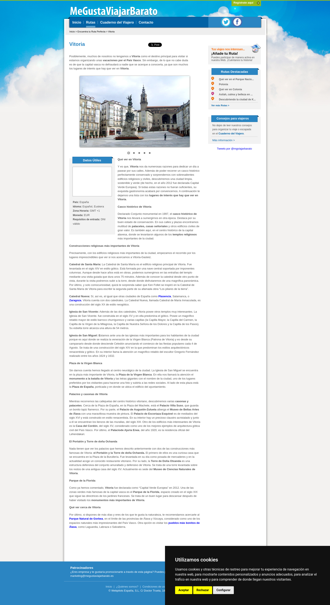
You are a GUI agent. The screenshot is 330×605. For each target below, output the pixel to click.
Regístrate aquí (243, 2)
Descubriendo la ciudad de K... (233, 99)
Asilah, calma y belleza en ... (232, 94)
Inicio (76, 22)
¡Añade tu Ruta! (224, 54)
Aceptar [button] (183, 590)
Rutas (90, 22)
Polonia (219, 84)
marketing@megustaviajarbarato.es (91, 575)
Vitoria (111, 31)
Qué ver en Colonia (226, 89)
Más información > (223, 140)
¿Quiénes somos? (127, 586)
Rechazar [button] (203, 590)
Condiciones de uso (154, 586)
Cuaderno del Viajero (117, 22)
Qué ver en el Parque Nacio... (232, 79)
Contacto (146, 22)
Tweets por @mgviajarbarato (234, 148)
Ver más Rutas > (220, 105)
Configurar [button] (223, 590)
